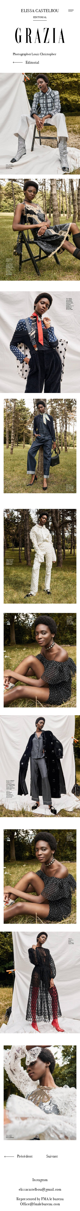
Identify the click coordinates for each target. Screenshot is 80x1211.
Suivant (52, 1156)
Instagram (40, 1179)
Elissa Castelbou (40, 10)
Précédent (24, 1156)
